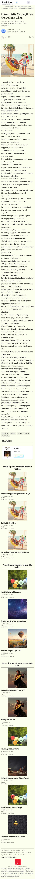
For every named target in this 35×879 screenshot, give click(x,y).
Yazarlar (13, 850)
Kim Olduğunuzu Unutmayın (10, 749)
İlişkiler (9, 31)
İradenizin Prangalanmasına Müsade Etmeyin (15, 778)
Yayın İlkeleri (4, 855)
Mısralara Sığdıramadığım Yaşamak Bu (13, 690)
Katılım (18, 850)
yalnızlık (27, 433)
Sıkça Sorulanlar (22, 855)
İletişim (24, 850)
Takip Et (18, 30)
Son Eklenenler (5, 850)
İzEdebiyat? (12, 855)
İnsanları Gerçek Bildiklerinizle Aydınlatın (13, 621)
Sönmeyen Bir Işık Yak (8, 720)
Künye (29, 855)
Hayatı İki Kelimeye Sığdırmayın (11, 592)
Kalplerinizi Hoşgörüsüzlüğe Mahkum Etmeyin (15, 494)
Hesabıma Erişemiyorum (8, 852)
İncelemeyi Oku (19, 456)
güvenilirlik (5, 433)
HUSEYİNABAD (10, 30)
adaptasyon (5, 436)
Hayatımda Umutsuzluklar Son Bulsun (13, 837)
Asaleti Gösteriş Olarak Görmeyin (11, 807)
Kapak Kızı (17, 448)
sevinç (20, 433)
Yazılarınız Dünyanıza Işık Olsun (11, 651)
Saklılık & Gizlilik (26, 852)
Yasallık (18, 852)
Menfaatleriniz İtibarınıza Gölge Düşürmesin (15, 552)
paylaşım (13, 433)
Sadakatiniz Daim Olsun (8, 523)
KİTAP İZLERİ (7, 441)
